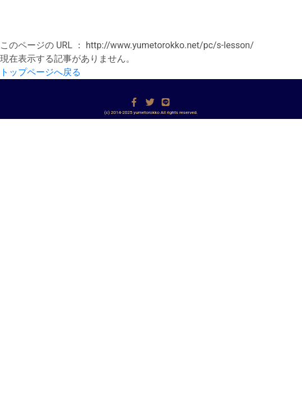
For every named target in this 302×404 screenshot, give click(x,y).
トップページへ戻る (40, 72)
